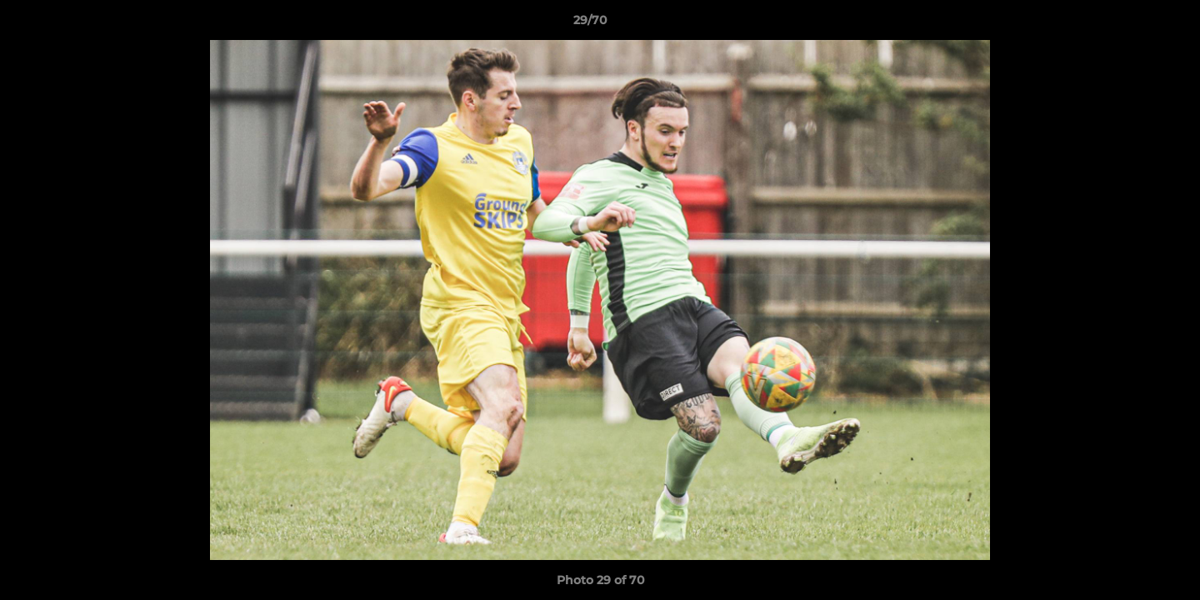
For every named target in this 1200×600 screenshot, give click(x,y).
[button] (1130, 24)
